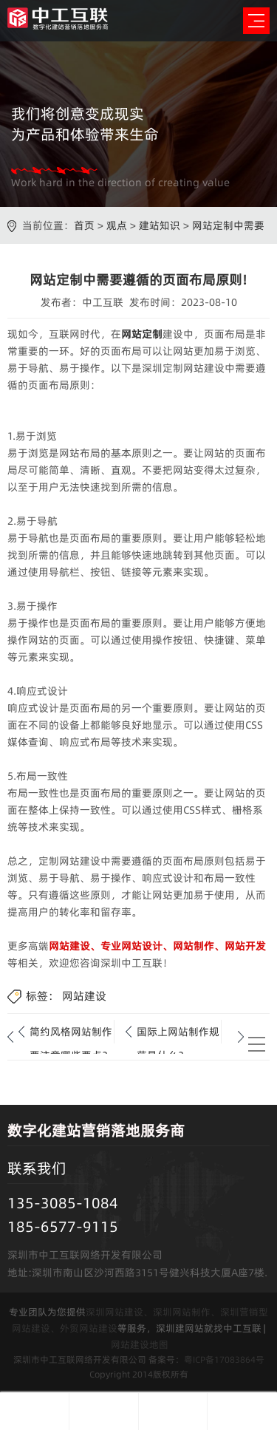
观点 (116, 225)
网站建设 (84, 996)
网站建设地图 (139, 1344)
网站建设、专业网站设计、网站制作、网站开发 (157, 946)
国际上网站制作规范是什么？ (178, 1033)
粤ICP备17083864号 (224, 1359)
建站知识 (159, 225)
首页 (84, 225)
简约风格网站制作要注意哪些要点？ (71, 1033)
